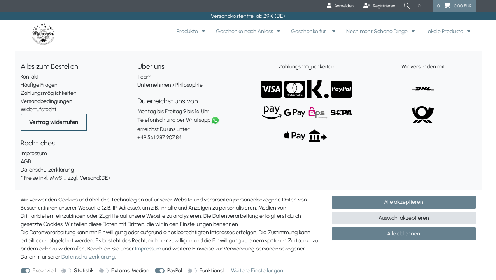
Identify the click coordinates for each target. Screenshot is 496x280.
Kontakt (30, 77)
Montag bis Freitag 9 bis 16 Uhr (173, 111)
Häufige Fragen (39, 85)
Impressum (34, 153)
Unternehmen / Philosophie (170, 85)
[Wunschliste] (423, 6)
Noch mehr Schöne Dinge (377, 31)
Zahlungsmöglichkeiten (49, 93)
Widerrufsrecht (38, 109)
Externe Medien (130, 270)
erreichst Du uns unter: (189, 129)
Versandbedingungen (46, 101)
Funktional (212, 270)
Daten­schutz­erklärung (88, 257)
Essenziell (44, 270)
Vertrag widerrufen (54, 122)
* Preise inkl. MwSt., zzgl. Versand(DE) (65, 178)
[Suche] (406, 6)
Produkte (188, 31)
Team (144, 77)
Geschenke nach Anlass (245, 31)
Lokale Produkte (445, 31)
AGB (26, 161)
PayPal (174, 270)
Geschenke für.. (310, 31)
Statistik (84, 270)
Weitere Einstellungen (257, 270)
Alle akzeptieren (403, 202)
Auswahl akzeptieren (404, 218)
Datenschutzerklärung (47, 169)
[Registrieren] (378, 6)
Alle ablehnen (403, 233)
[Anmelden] (339, 6)
